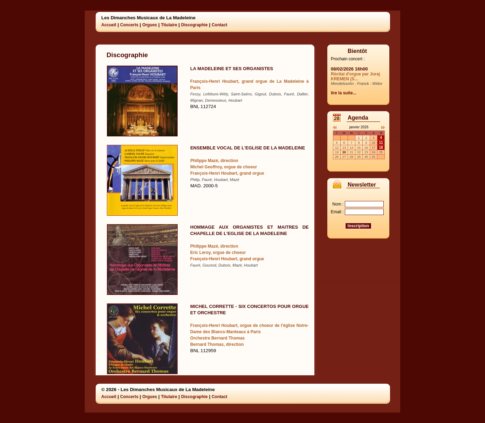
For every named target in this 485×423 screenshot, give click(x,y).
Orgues (149, 24)
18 (381, 147)
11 (381, 143)
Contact (219, 24)
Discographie (194, 24)
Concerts (129, 24)
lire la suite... (343, 92)
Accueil (108, 24)
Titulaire (169, 24)
